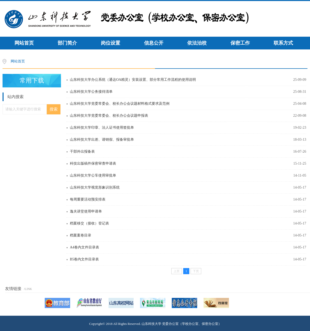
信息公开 (153, 43)
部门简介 (67, 43)
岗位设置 (110, 43)
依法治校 (197, 43)
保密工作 (240, 43)
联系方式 (283, 43)
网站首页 (24, 43)
